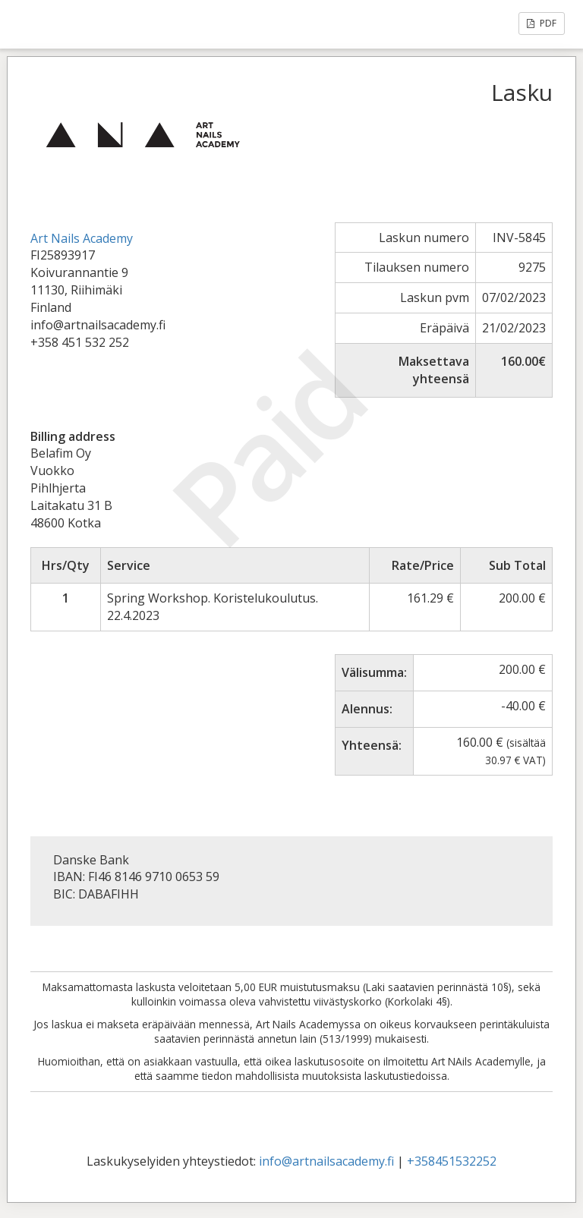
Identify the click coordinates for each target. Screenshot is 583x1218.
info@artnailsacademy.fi (326, 1161)
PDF (541, 23)
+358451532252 (451, 1161)
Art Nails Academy (81, 238)
